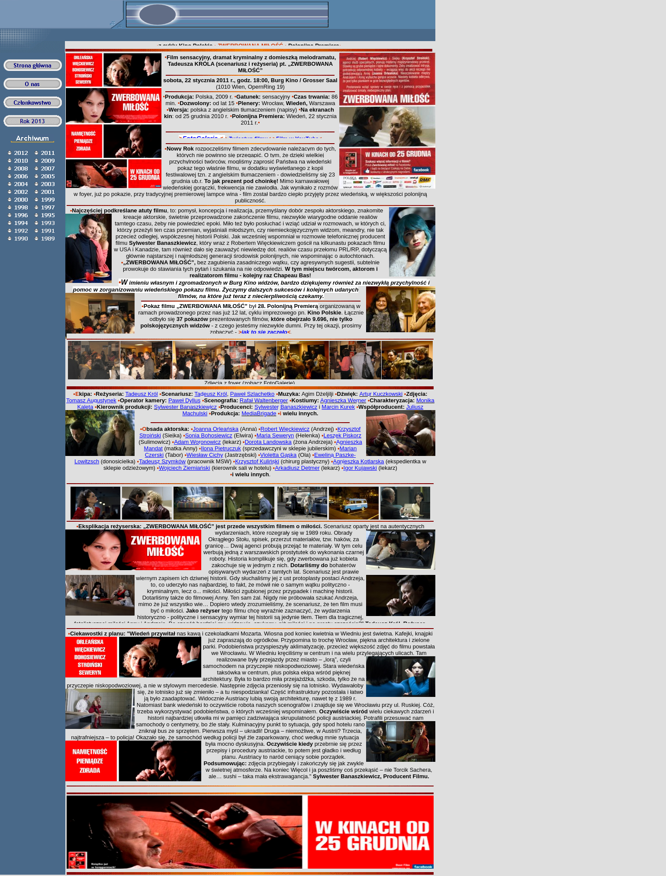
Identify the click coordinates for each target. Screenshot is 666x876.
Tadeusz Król (141, 394)
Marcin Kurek (338, 407)
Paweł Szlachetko (252, 394)
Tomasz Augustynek (91, 400)
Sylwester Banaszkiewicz (285, 407)
